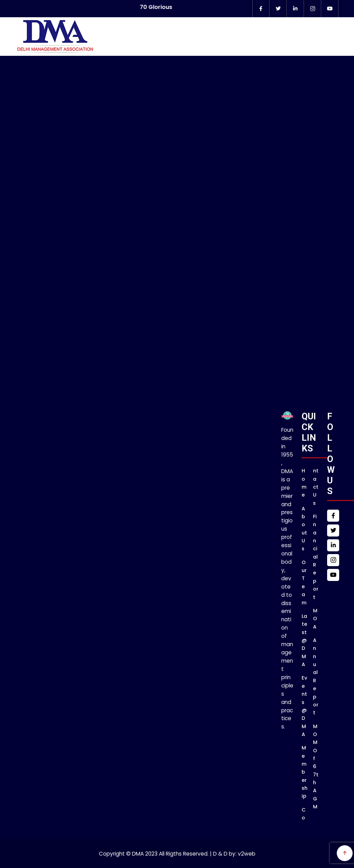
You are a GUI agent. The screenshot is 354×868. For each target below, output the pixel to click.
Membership (304, 771)
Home (304, 482)
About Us (304, 528)
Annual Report (315, 676)
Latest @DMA (304, 640)
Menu (339, 48)
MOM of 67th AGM (315, 766)
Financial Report (315, 557)
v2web (246, 853)
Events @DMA (304, 706)
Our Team (304, 582)
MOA (315, 618)
